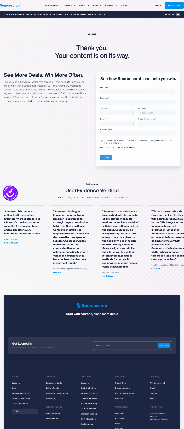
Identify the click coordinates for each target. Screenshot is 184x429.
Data (17, 388)
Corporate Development (58, 393)
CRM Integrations (88, 418)
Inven (116, 422)
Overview (19, 383)
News (149, 398)
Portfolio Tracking (89, 403)
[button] (69, 5)
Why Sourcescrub (154, 383)
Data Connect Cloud (24, 398)
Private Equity (54, 388)
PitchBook (118, 417)
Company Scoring (89, 413)
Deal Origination (88, 388)
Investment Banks (56, 383)
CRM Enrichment (88, 408)
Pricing (20, 410)
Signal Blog (119, 383)
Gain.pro (118, 427)
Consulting (53, 398)
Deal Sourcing (87, 423)
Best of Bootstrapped (123, 393)
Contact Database (89, 398)
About (149, 388)
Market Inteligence (89, 393)
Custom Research (23, 403)
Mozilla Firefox (54, 417)
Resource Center (121, 388)
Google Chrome (55, 412)
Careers (150, 393)
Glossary (118, 398)
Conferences (86, 427)
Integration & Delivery (24, 393)
